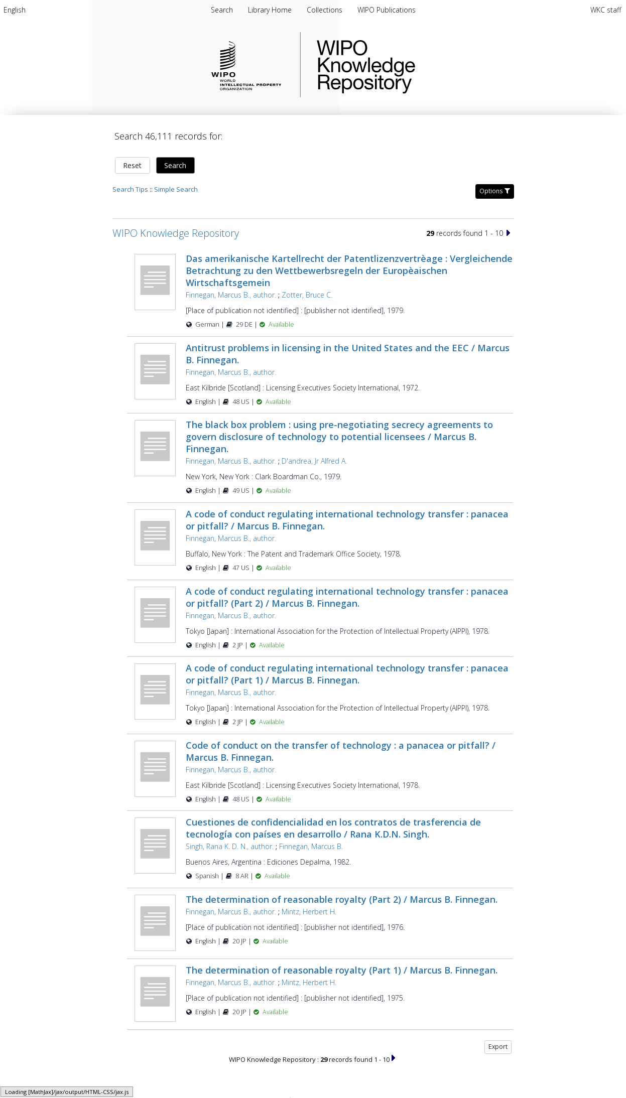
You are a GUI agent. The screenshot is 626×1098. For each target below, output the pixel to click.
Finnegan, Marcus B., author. (231, 295)
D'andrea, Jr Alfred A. (314, 461)
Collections (325, 10)
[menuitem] (14, 10)
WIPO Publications (386, 10)
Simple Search (176, 189)
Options (494, 191)
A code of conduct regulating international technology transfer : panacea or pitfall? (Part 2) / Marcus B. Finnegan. (347, 597)
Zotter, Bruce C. (307, 295)
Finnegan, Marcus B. (311, 846)
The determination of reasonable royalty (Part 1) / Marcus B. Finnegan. (341, 970)
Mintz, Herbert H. (309, 911)
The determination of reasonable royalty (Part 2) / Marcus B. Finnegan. (341, 899)
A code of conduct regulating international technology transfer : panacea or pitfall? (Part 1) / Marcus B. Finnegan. (347, 674)
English (15, 10)
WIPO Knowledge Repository (407, 64)
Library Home (271, 10)
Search (175, 165)
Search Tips (130, 189)
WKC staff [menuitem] (605, 10)
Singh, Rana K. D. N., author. (230, 846)
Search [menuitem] (222, 10)
